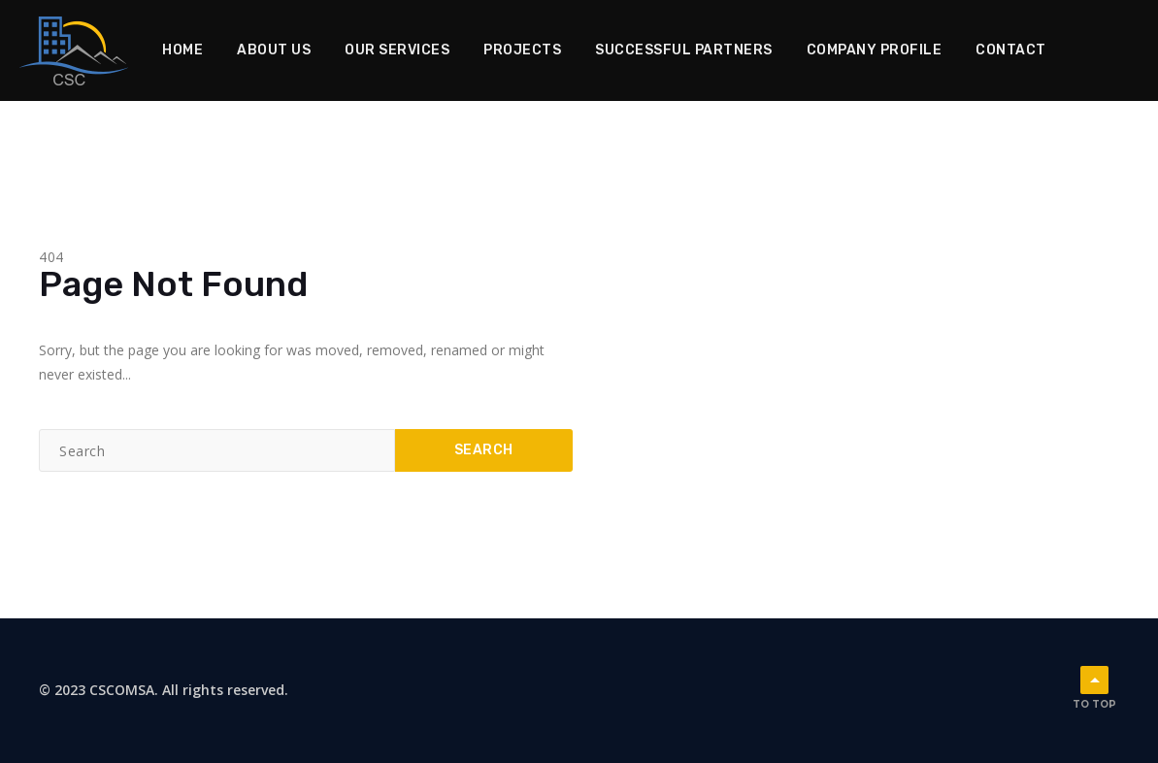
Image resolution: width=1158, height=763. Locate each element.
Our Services (397, 50)
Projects (522, 50)
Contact (1011, 50)
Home (182, 50)
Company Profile (875, 50)
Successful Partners (684, 50)
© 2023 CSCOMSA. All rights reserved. (163, 689)
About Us (274, 50)
